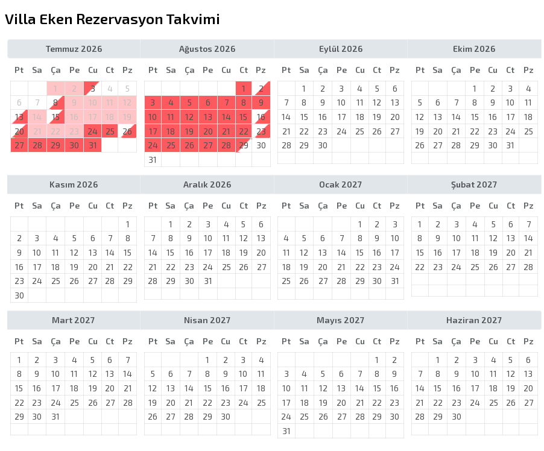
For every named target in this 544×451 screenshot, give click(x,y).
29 (55, 145)
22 (243, 131)
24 (92, 131)
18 (170, 131)
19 (189, 131)
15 (243, 117)
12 (189, 117)
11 (170, 117)
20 (208, 131)
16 (261, 117)
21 (226, 131)
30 (74, 145)
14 (226, 117)
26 (127, 131)
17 (153, 131)
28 (37, 145)
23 (261, 131)
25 (110, 131)
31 (93, 145)
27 (19, 145)
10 (152, 117)
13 (208, 117)
